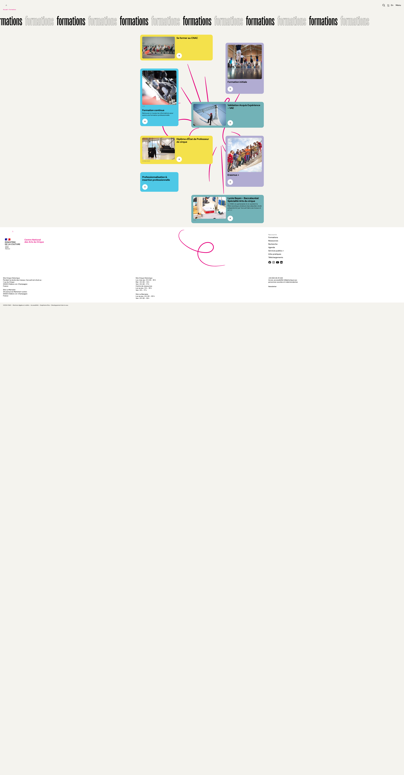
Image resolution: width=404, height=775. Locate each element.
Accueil (5, 10)
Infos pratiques (274, 254)
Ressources (273, 241)
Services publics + (276, 251)
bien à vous (64, 305)
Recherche (272, 244)
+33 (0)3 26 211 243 (275, 278)
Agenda (271, 247)
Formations (12, 10)
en (392, 5)
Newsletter (272, 287)
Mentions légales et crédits (21, 305)
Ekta (48, 305)
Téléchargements (275, 257)
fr (388, 5)
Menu (398, 5)
